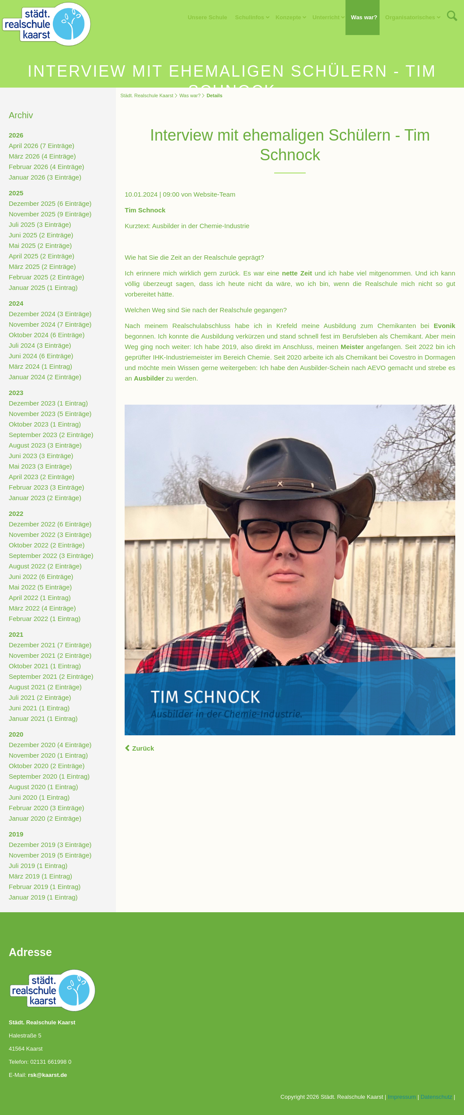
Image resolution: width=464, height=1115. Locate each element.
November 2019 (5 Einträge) (50, 855)
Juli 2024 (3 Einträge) (40, 345)
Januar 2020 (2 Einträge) (45, 818)
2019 (16, 834)
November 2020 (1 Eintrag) (48, 755)
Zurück (143, 748)
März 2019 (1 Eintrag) (40, 876)
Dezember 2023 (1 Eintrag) (48, 403)
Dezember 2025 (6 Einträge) (50, 203)
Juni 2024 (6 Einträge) (41, 356)
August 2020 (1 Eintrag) (43, 786)
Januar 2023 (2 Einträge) (45, 497)
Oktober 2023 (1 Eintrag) (45, 424)
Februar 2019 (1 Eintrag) (44, 886)
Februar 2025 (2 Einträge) (46, 277)
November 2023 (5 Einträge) (50, 413)
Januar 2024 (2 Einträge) (45, 377)
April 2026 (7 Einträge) (41, 145)
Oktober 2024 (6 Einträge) (46, 335)
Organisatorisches (410, 17)
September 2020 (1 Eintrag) (49, 776)
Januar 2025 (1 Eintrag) (43, 287)
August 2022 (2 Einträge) (45, 566)
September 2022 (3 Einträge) (51, 555)
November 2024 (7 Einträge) (50, 324)
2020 (16, 734)
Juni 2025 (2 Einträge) (41, 235)
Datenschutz (436, 1097)
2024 (16, 303)
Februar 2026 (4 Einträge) (46, 166)
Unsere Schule (207, 17)
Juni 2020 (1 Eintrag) (39, 797)
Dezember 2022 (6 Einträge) (50, 524)
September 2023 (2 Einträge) (51, 434)
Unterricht (325, 17)
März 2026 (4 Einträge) (42, 156)
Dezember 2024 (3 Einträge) (50, 314)
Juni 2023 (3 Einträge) (41, 455)
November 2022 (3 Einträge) (50, 534)
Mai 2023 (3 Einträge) (40, 466)
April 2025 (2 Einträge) (41, 256)
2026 (16, 135)
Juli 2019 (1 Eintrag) (38, 865)
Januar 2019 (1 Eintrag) (43, 897)
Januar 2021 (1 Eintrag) (43, 718)
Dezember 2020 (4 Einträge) (50, 744)
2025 (16, 193)
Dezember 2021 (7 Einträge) (50, 645)
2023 (16, 392)
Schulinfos (249, 17)
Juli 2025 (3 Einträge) (40, 224)
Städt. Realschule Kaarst (146, 95)
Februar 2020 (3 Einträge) (46, 808)
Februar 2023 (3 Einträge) (46, 487)
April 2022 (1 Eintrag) (40, 597)
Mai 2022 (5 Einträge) (40, 587)
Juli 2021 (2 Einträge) (40, 697)
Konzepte (288, 17)
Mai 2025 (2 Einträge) (40, 245)
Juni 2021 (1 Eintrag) (39, 708)
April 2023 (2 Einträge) (41, 476)
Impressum (402, 1097)
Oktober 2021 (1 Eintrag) (45, 666)
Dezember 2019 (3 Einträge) (50, 844)
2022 (16, 513)
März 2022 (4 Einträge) (42, 608)
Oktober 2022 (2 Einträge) (46, 545)
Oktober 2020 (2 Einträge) (46, 765)
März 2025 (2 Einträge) (42, 266)
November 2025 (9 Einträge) (50, 214)
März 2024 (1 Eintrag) (40, 366)
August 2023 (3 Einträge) (45, 445)
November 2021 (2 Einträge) (50, 655)
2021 (16, 634)
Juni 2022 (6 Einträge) (41, 576)
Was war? (364, 17)
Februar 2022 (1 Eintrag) (44, 618)
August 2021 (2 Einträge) (45, 687)
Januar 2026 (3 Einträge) (45, 177)
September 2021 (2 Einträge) (51, 676)
